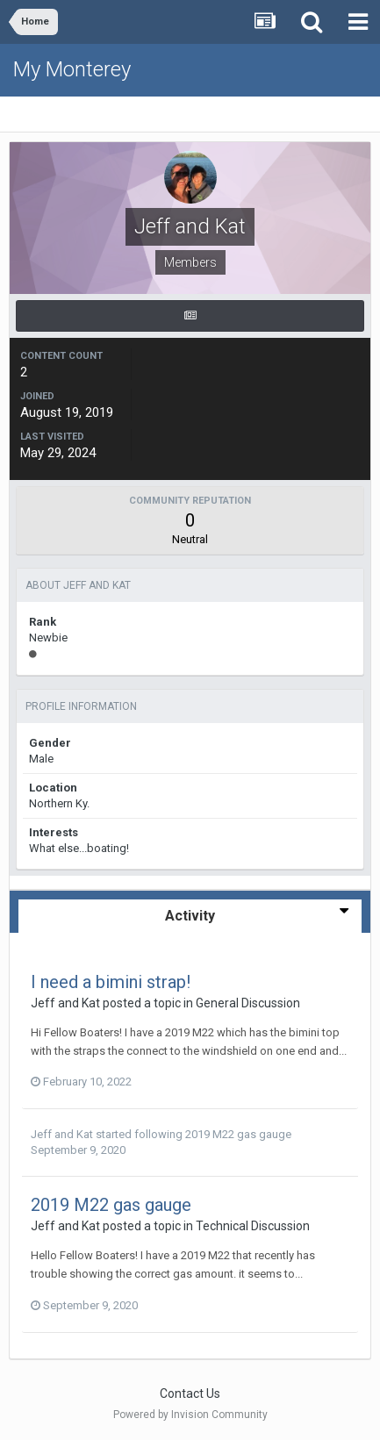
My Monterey (72, 69)
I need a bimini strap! (110, 981)
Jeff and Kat (65, 1003)
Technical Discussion (253, 1226)
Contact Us (190, 1393)
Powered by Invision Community (190, 1414)
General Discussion (248, 1003)
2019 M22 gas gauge (238, 1134)
